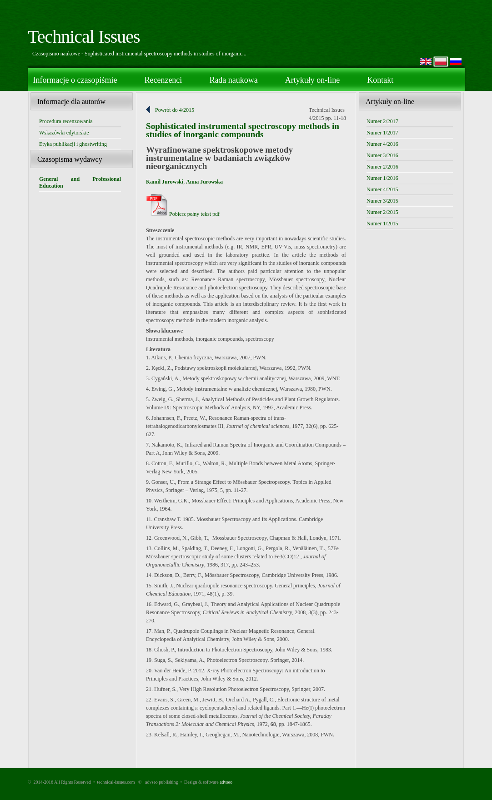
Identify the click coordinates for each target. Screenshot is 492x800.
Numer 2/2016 (382, 167)
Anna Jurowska (204, 182)
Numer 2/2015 (382, 212)
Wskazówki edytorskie (64, 132)
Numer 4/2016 (382, 144)
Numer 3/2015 (382, 201)
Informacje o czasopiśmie (75, 79)
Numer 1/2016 (382, 178)
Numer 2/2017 (382, 121)
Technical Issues (84, 36)
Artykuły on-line (312, 79)
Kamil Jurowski (164, 182)
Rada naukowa (233, 79)
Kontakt (380, 79)
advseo (226, 782)
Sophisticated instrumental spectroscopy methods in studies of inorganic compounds (242, 130)
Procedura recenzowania (66, 121)
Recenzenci (163, 79)
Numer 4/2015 (382, 189)
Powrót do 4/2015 (174, 110)
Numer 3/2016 (382, 155)
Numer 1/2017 (382, 132)
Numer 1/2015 (382, 223)
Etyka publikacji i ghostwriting (73, 144)
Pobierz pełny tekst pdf (183, 214)
